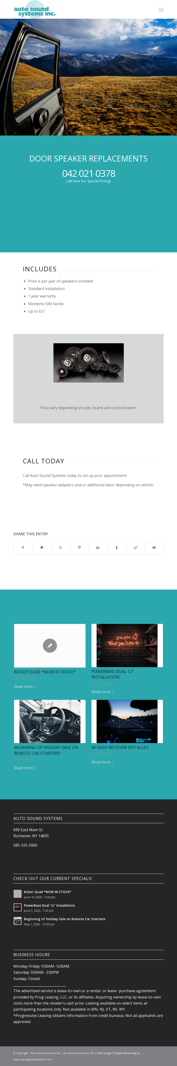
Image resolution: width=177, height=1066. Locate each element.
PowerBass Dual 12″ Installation (112, 674)
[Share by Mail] (154, 547)
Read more (26, 686)
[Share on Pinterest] (79, 547)
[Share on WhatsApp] (60, 547)
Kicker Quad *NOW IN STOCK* (44, 672)
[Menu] (161, 9)
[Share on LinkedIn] (98, 547)
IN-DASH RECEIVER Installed (120, 747)
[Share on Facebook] (23, 547)
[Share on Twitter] (42, 547)
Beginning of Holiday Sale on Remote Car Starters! (46, 750)
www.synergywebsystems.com (32, 1059)
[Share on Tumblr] (116, 547)
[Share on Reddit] (135, 547)
